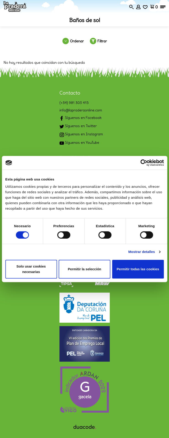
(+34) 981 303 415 (74, 102)
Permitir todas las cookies (138, 269)
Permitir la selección (84, 269)
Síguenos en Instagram (81, 134)
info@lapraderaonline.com (80, 110)
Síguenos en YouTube (79, 143)
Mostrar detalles (141, 252)
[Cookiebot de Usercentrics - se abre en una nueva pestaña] (144, 162)
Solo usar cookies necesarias (31, 269)
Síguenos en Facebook (80, 118)
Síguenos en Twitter (78, 126)
